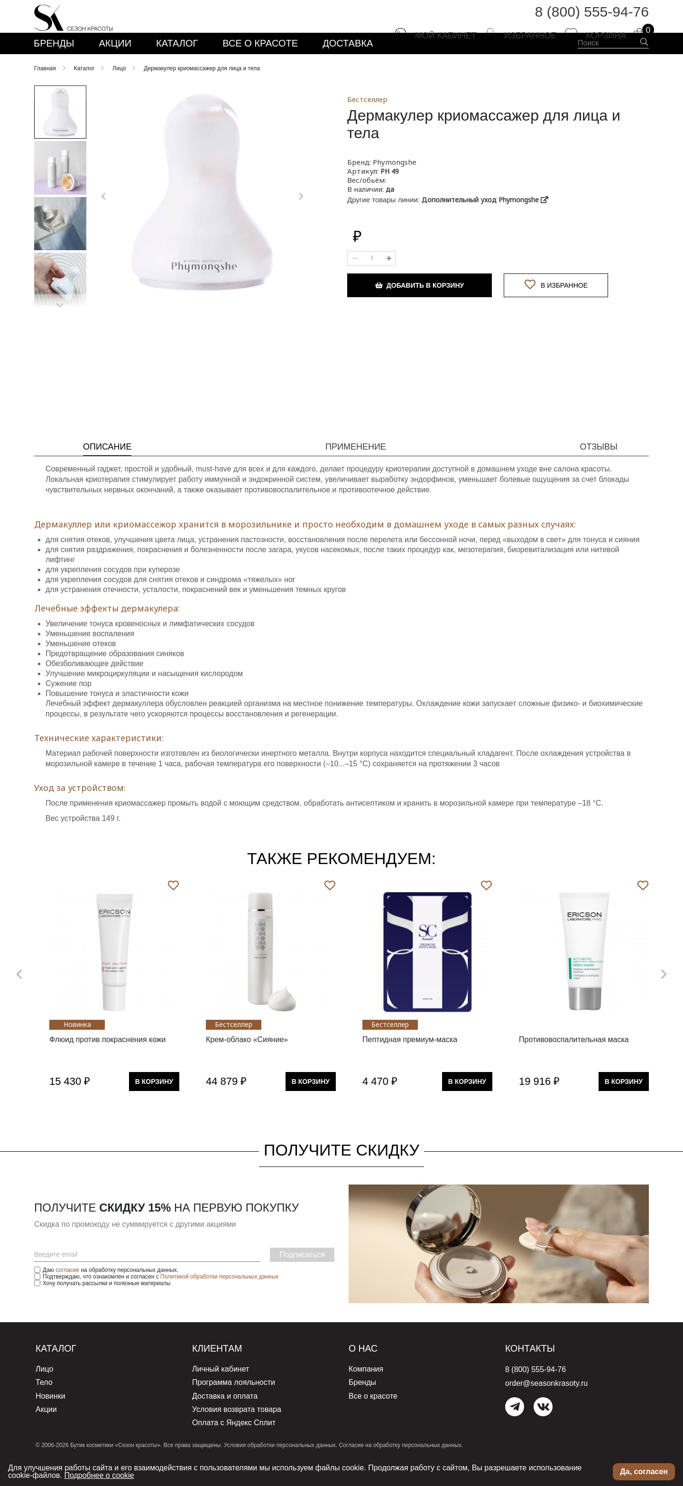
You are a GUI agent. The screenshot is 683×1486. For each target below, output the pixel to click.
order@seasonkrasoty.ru (546, 1407)
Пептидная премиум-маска (409, 1064)
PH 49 (389, 195)
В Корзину (154, 1106)
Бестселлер (367, 123)
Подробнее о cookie (99, 1475)
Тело (44, 1405)
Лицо (44, 1393)
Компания (366, 1393)
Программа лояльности (233, 1405)
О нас (366, 1372)
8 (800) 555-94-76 (592, 19)
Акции (46, 1430)
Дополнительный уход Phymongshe (485, 223)
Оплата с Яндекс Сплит (234, 1442)
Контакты (535, 1372)
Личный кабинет (220, 1393)
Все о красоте (373, 1417)
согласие (67, 1294)
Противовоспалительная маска (574, 1064)
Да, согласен (644, 1471)
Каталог (61, 1372)
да (390, 213)
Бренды (362, 1405)
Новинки (50, 1417)
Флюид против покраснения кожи (107, 1064)
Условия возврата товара (236, 1430)
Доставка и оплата (225, 1417)
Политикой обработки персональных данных (219, 1301)
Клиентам (223, 1372)
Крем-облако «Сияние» (247, 1064)
